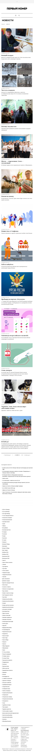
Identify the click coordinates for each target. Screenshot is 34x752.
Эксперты (4, 719)
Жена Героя (5, 584)
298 (15, 455)
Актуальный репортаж (7, 519)
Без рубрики (5, 527)
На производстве (6, 629)
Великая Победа (6, 544)
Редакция (4, 672)
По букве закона (5, 656)
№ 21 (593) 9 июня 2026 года (8, 488)
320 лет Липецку (6, 509)
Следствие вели (5, 686)
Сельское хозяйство (6, 682)
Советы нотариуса (6, 690)
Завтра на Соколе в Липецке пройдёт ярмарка (12, 486)
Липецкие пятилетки (6, 619)
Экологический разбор (7, 715)
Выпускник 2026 (5, 558)
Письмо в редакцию (6, 654)
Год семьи (4, 568)
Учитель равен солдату (7, 711)
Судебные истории (6, 705)
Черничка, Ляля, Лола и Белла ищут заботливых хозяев (13, 407)
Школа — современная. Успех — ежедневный (12, 162)
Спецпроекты (5, 700)
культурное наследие (7, 609)
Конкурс (4, 603)
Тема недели (5, 707)
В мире (3, 536)
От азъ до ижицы (6, 652)
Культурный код (5, 611)
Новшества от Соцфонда (9, 231)
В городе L (4, 531)
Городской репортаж (6, 574)
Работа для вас (5, 668)
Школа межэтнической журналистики (10, 713)
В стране (4, 540)
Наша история (5, 635)
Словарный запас (6, 688)
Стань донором (6, 370)
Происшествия (5, 666)
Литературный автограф (7, 621)
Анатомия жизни (6, 521)
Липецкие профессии (7, 617)
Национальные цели (6, 631)
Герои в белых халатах (7, 562)
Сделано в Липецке (6, 680)
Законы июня (5, 478)
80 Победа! (5, 442)
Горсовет (4, 576)
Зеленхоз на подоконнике (8, 588)
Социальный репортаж (7, 692)
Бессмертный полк (6, 529)
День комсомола (6, 578)
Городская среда (6, 572)
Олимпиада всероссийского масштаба (14, 335)
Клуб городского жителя (7, 595)
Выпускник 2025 (5, 556)
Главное (4, 564)
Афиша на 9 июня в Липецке (8, 490)
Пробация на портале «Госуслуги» (13, 299)
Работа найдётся (7, 264)
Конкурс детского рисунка (8, 605)
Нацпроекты (5, 633)
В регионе (4, 538)
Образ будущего (5, 645)
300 (19, 455)
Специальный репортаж (7, 698)
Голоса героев (5, 570)
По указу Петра (5, 658)
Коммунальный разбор (7, 599)
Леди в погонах (5, 613)
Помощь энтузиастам (8, 126)
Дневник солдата (6, 580)
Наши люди (4, 637)
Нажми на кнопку (7, 196)
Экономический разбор (7, 717)
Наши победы (5, 639)
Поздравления (5, 662)
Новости (4, 643)
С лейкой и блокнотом (7, 678)
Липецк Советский (6, 615)
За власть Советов (6, 586)
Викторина (4, 546)
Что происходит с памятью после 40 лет (11, 480)
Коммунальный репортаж (7, 601)
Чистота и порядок (8, 90)
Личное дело (5, 623)
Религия (4, 674)
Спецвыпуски (5, 694)
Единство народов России (8, 582)
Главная (3, 24)
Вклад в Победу (5, 548)
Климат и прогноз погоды (7, 593)
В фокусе (4, 542)
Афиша (4, 525)
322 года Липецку (6, 513)
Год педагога (5, 566)
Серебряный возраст (7, 684)
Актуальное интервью (7, 517)
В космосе (4, 533)
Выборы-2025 (5, 554)
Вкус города (5, 550)
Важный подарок (7, 55)
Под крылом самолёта (7, 660)
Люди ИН (4, 625)
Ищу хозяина (5, 590)
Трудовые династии (6, 709)
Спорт (3, 702)
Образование (5, 647)
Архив (3, 523)
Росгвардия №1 (5, 676)
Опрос (3, 650)
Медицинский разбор (7, 627)
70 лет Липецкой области (7, 515)
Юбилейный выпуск (6, 721)
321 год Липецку (5, 511)
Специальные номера (7, 696)
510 (22, 455)
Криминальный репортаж (7, 607)
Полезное (4, 664)
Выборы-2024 (5, 552)
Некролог (4, 641)
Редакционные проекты (7, 670)
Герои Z (4, 560)
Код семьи (4, 597)
